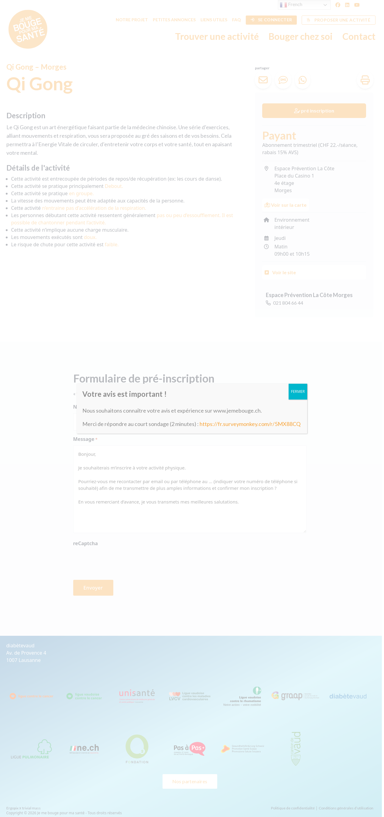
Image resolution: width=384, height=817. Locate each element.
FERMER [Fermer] (298, 391)
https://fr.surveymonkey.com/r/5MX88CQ (250, 424)
